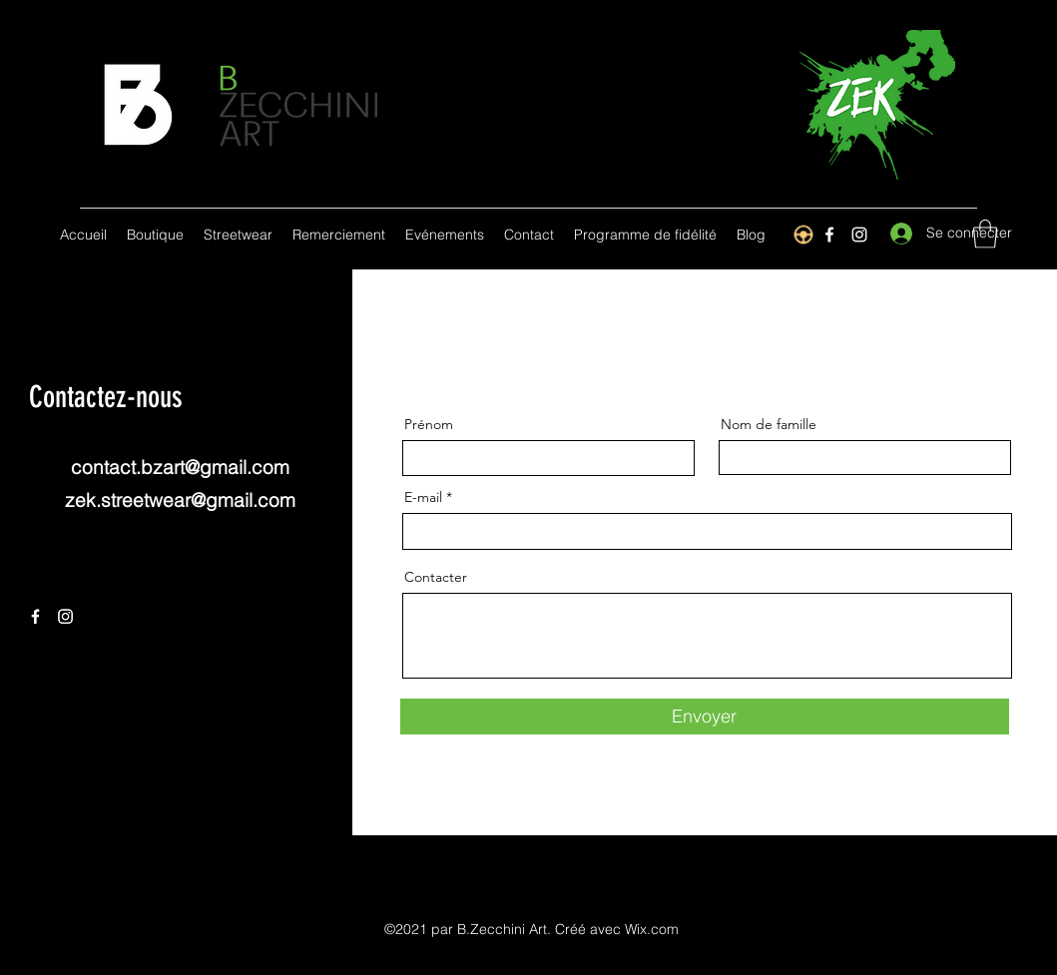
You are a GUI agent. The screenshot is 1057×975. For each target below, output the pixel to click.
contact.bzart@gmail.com (180, 467)
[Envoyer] (704, 716)
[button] (985, 234)
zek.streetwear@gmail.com (180, 500)
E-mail (423, 497)
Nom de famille (768, 424)
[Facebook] (35, 616)
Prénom (428, 424)
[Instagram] (859, 234)
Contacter (435, 577)
